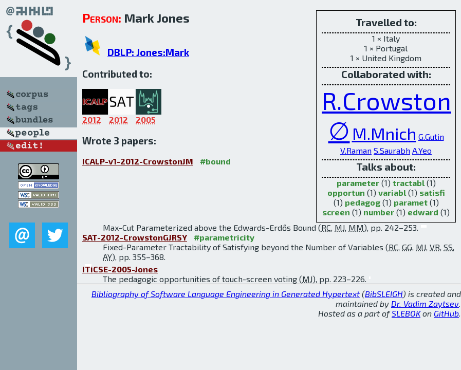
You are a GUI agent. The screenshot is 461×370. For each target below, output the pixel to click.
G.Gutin (431, 136)
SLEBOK (406, 313)
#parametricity (224, 237)
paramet (411, 202)
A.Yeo (422, 150)
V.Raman (356, 150)
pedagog (362, 202)
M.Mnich (384, 133)
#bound (215, 161)
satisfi (432, 192)
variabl (392, 192)
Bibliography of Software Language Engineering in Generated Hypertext (225, 294)
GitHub (446, 313)
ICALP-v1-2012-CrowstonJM (137, 161)
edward (423, 212)
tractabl (409, 183)
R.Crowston (386, 100)
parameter (358, 183)
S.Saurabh (392, 150)
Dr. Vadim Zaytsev (425, 303)
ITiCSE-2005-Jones (120, 269)
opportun (346, 192)
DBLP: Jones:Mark (148, 52)
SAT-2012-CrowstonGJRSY (134, 237)
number (378, 212)
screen (336, 212)
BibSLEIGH (384, 294)
